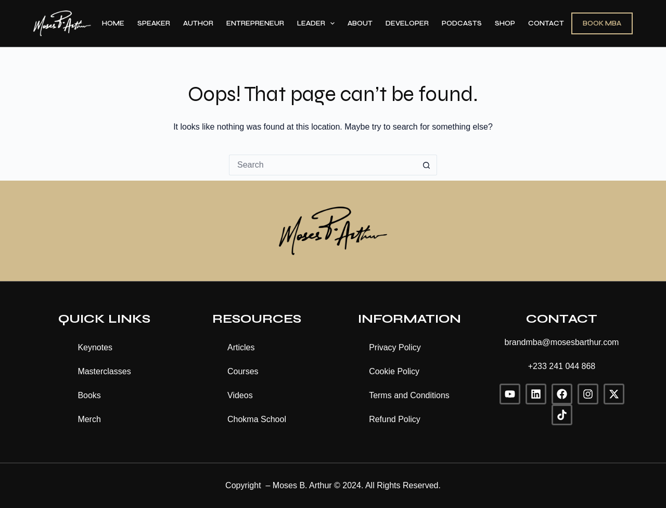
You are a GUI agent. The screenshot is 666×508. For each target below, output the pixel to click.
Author (198, 23)
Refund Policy (394, 419)
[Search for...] (322, 165)
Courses (243, 371)
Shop (505, 23)
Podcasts (462, 23)
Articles (240, 347)
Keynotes (95, 347)
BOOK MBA (602, 23)
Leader (318, 23)
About (360, 23)
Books (89, 395)
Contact (546, 23)
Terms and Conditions (409, 395)
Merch (89, 419)
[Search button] (426, 165)
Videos (240, 395)
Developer (407, 23)
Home (113, 23)
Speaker (153, 23)
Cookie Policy (394, 371)
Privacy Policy (395, 347)
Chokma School (256, 419)
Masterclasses (104, 371)
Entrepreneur (255, 23)
